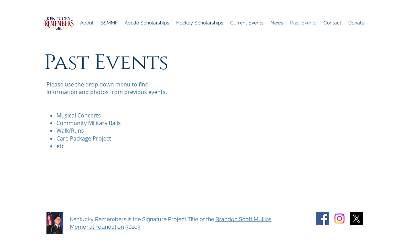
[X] (356, 218)
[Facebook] (322, 218)
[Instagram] (339, 218)
